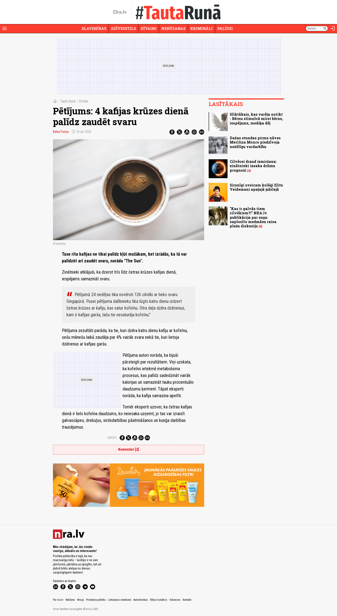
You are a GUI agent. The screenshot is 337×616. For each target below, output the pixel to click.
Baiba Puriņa (61, 131)
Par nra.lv (58, 599)
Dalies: (112, 437)
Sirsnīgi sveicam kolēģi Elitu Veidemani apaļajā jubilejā (256, 187)
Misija (80, 599)
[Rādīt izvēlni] (4, 28)
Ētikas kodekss (158, 599)
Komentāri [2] (128, 449)
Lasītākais (226, 104)
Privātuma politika (96, 599)
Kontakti (187, 599)
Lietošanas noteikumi (119, 599)
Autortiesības (140, 599)
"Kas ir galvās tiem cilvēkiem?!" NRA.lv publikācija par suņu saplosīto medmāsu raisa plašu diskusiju (253, 217)
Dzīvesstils (123, 28)
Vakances (174, 599)
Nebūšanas (173, 28)
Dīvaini (149, 28)
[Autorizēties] (332, 28)
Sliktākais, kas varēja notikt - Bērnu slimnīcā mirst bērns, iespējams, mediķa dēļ (256, 118)
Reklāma (70, 599)
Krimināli (201, 28)
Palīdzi (225, 28)
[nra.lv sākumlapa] (120, 12)
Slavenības (94, 28)
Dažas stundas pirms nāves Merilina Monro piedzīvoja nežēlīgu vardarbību (255, 142)
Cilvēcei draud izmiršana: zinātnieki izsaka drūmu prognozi (253, 165)
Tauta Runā (68, 101)
